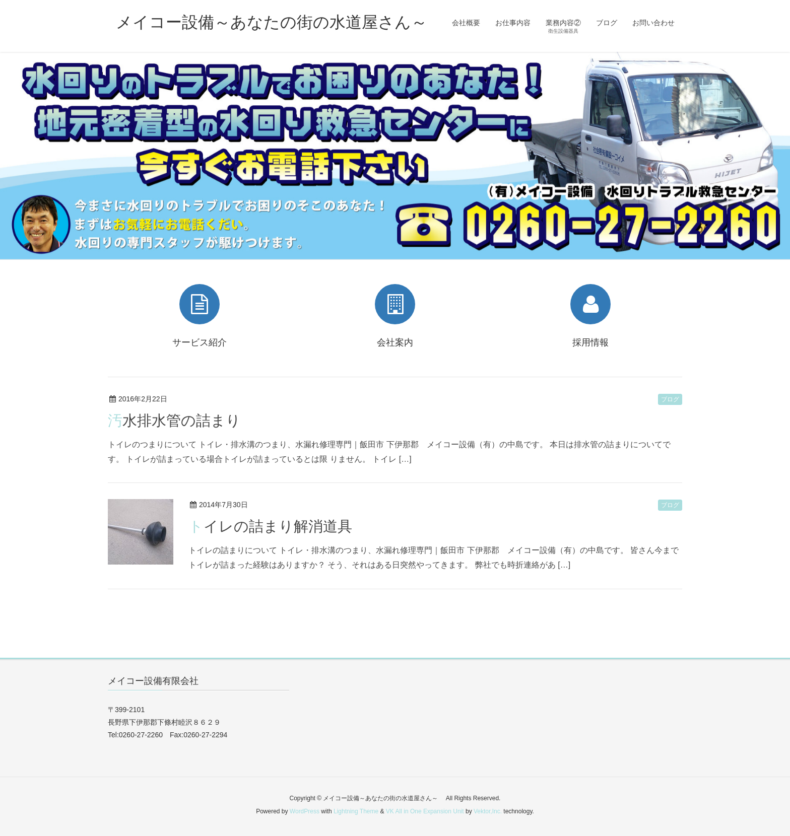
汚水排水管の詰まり (174, 420)
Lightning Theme (356, 811)
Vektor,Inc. (488, 811)
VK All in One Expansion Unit (425, 811)
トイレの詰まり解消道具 (270, 526)
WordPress (304, 811)
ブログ (670, 399)
